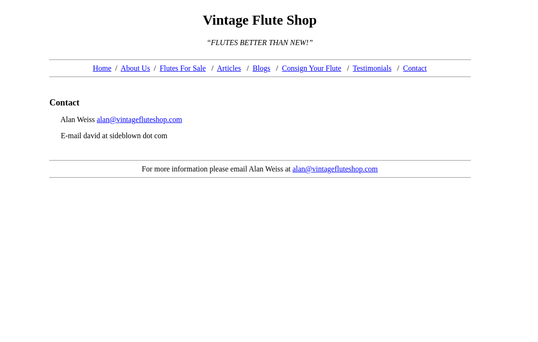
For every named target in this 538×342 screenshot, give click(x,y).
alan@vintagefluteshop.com (139, 119)
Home (102, 68)
